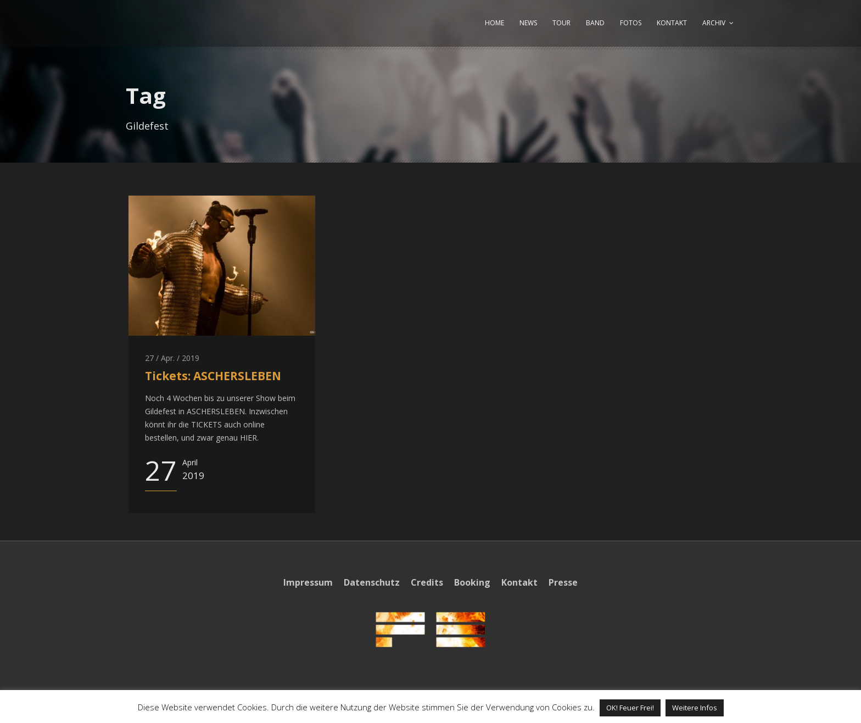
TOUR (561, 22)
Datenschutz (372, 582)
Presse (563, 582)
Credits (427, 582)
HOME (494, 22)
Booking (472, 582)
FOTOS (630, 22)
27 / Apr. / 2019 (172, 358)
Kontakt (519, 582)
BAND (595, 22)
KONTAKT (672, 22)
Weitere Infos (694, 708)
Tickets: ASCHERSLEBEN (213, 375)
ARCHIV (713, 22)
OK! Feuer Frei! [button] (630, 708)
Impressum (308, 582)
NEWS (528, 22)
